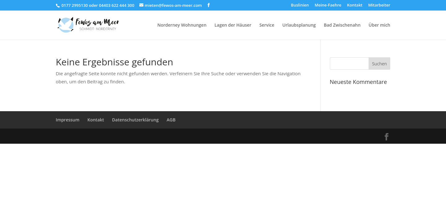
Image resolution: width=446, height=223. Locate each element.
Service (266, 25)
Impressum (67, 120)
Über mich (379, 25)
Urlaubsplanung (299, 25)
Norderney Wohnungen (182, 25)
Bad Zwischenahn (342, 25)
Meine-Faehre (328, 5)
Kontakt (354, 5)
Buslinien (300, 5)
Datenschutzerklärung (135, 120)
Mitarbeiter (379, 5)
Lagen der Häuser (232, 25)
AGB (171, 120)
